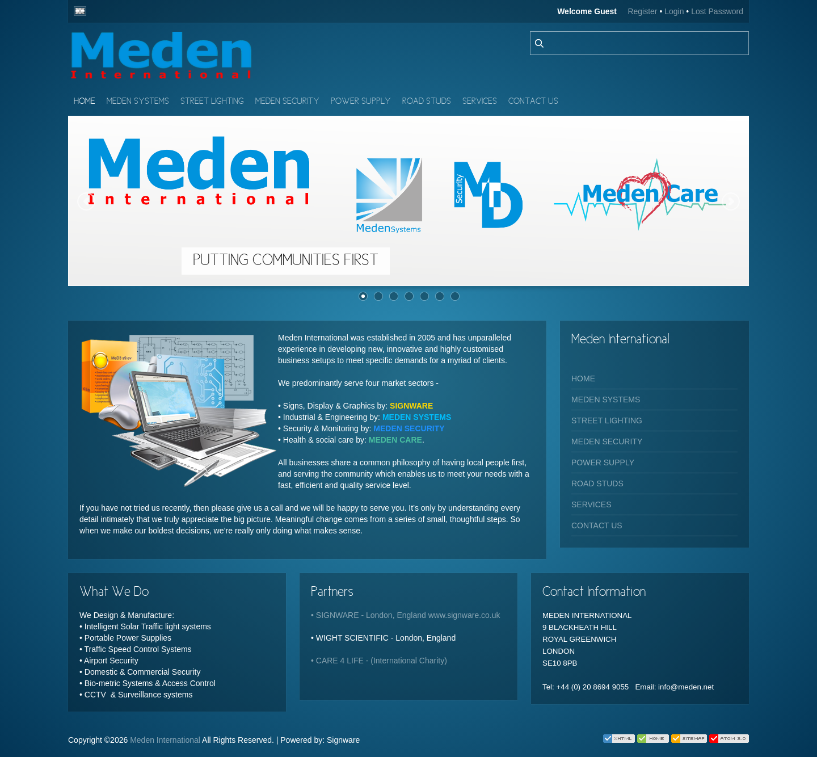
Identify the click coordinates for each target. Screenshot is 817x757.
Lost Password (717, 11)
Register (642, 11)
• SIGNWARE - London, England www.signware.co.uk (405, 615)
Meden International (165, 740)
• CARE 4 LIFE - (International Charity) (379, 660)
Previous (86, 201)
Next (731, 201)
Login (674, 11)
